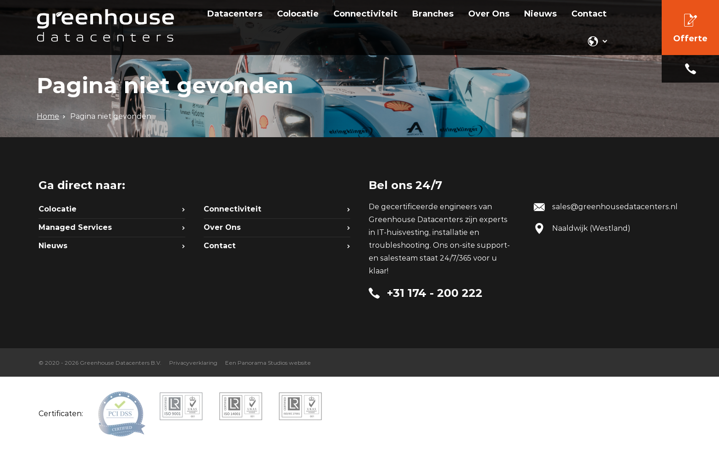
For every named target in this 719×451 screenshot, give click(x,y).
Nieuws (53, 245)
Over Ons (222, 227)
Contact (220, 245)
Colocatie (58, 209)
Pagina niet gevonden (110, 116)
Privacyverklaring (193, 362)
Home (48, 116)
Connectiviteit (232, 209)
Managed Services (75, 227)
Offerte (690, 38)
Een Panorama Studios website (268, 362)
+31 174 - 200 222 (690, 69)
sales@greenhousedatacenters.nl (615, 206)
